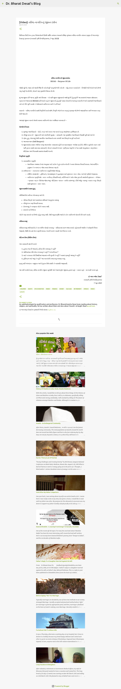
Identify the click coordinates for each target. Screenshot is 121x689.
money (62, 289)
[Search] (43, 3)
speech (86, 289)
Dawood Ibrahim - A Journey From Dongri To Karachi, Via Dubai (57, 527)
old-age (69, 289)
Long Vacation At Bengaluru (45, 664)
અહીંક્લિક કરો (51, 309)
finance (54, 289)
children (23, 289)
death (30, 289)
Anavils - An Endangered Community (48, 423)
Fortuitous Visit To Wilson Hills (46, 630)
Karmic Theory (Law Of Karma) (46, 458)
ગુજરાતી (22, 291)
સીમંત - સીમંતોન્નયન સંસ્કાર (44, 354)
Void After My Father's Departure (47, 492)
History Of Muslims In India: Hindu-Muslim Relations (53, 389)
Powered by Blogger (60, 686)
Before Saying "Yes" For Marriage (47, 595)
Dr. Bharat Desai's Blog (23, 3)
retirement (77, 289)
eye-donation (39, 289)
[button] (20, 29)
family (48, 289)
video (92, 289)
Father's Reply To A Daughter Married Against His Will (54, 561)
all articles (91, 306)
